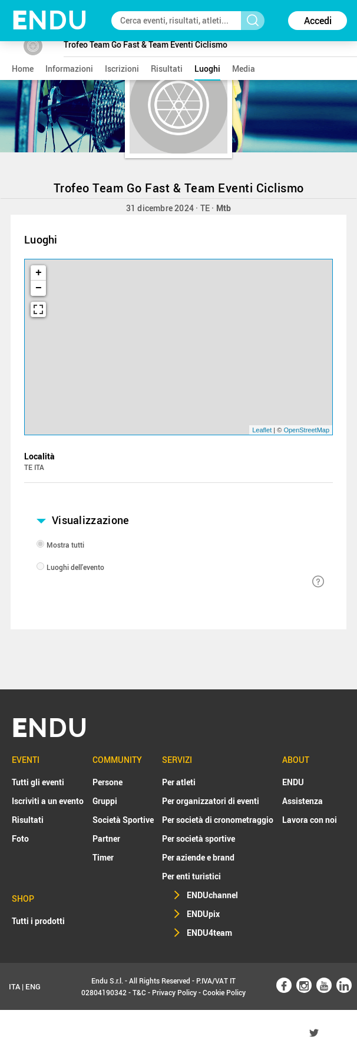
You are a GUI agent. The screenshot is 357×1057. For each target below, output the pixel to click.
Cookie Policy (224, 992)
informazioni (69, 68)
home (23, 68)
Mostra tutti (65, 544)
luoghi (207, 68)
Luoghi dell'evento (75, 567)
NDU (50, 20)
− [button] (38, 288)
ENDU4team (209, 932)
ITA (14, 986)
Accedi (318, 20)
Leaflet (262, 430)
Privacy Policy (174, 992)
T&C (139, 992)
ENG (33, 986)
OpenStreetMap (306, 430)
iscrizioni (122, 68)
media (243, 68)
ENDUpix (203, 913)
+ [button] (38, 273)
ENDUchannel (212, 895)
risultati (167, 68)
